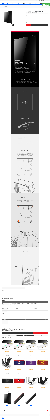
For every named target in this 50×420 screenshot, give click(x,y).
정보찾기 (45, 0)
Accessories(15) (25, 335)
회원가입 (39, 0)
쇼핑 (47, 0)
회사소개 (13, 3)
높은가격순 (3, 337)
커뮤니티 (30, 3)
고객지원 (35, 3)
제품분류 (24, 3)
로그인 (36, 0)
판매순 (8, 337)
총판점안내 (41, 3)
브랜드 (18, 3)
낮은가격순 (6, 337)
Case (9, 335)
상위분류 (41, 335)
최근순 (10, 337)
